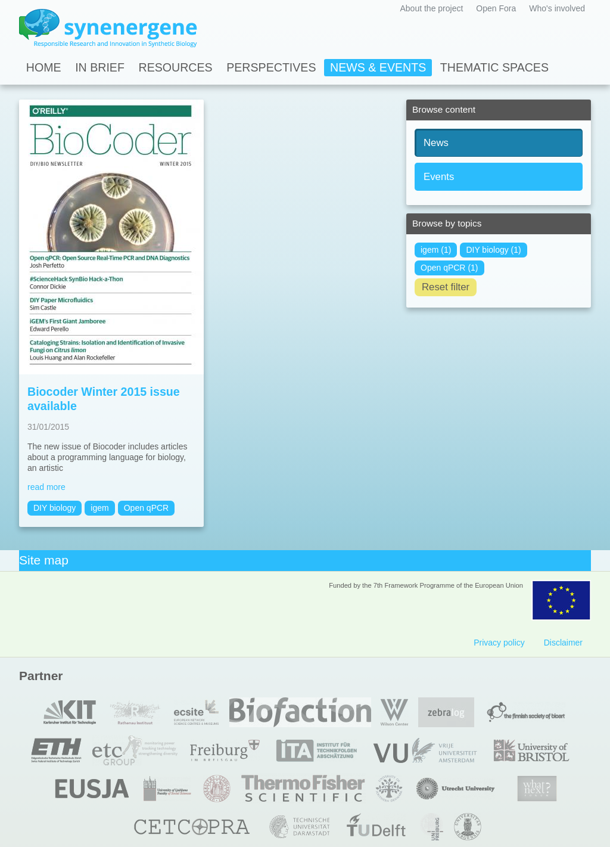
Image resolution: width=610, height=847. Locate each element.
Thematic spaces (494, 67)
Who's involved (557, 8)
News (436, 142)
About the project (431, 8)
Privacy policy (499, 642)
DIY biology (54, 508)
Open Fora (496, 8)
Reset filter (445, 287)
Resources (176, 67)
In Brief (100, 67)
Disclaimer (563, 642)
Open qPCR (146, 508)
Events (439, 176)
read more (46, 487)
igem (99, 508)
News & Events (378, 67)
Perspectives (271, 67)
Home (43, 67)
